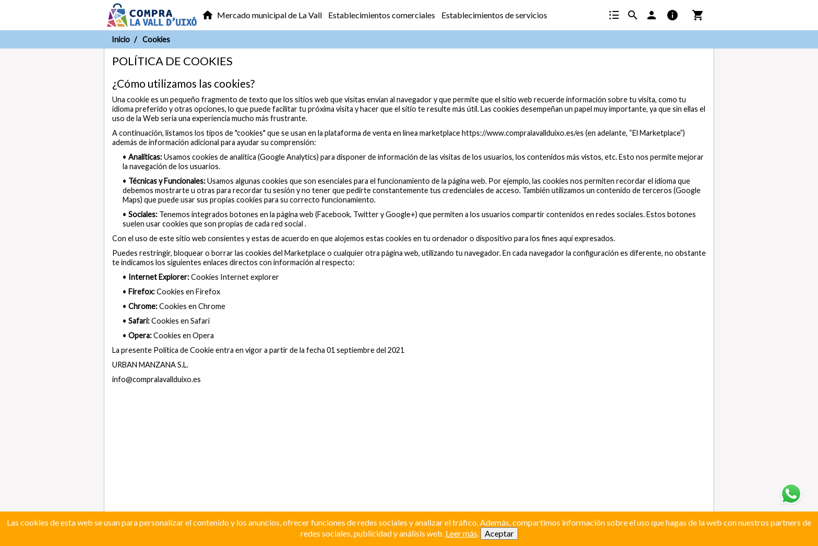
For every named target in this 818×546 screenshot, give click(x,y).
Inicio (121, 39)
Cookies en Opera (183, 335)
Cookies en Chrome (192, 306)
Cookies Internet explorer (235, 276)
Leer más (461, 533)
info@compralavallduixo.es (156, 379)
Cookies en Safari (180, 320)
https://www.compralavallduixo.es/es (523, 132)
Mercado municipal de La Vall (269, 15)
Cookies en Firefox (188, 291)
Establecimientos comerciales (381, 15)
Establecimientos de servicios (494, 15)
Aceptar (499, 533)
